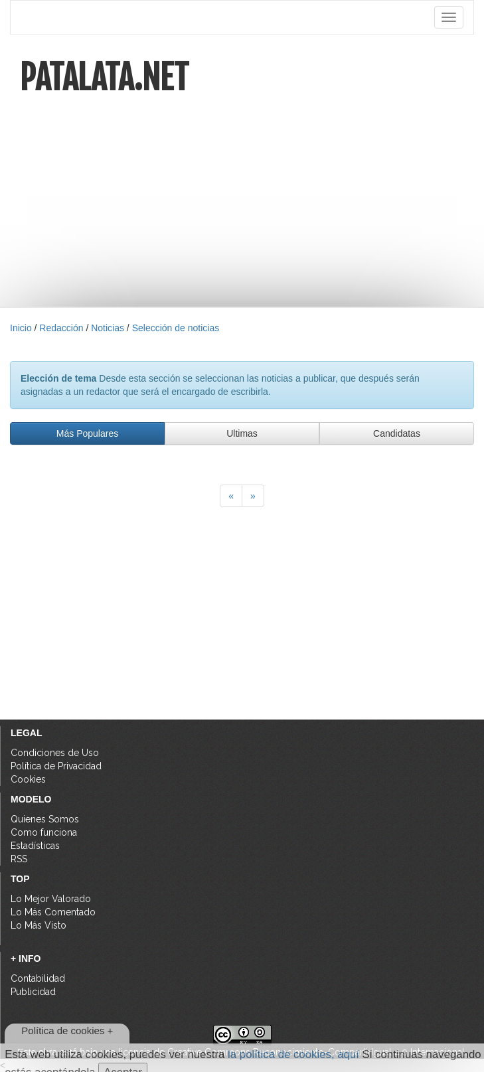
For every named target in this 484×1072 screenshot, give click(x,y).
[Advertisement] (242, 191)
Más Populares (87, 433)
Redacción (61, 328)
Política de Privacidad (56, 766)
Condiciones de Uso (55, 752)
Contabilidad (38, 978)
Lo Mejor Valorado (51, 898)
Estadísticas (35, 845)
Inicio (21, 328)
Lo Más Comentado (53, 912)
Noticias (107, 328)
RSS (19, 859)
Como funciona (44, 832)
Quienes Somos (45, 819)
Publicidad (33, 991)
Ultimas (242, 433)
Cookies (28, 779)
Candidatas (396, 433)
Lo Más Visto (38, 925)
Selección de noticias (176, 328)
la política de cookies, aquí (293, 1054)
